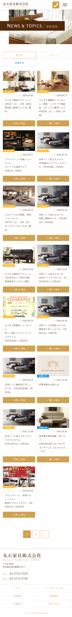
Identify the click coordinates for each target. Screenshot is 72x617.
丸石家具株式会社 (15, 5)
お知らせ (19, 63)
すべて (19, 55)
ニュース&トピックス (54, 588)
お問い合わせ (54, 604)
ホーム (18, 588)
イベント (53, 55)
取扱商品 (18, 596)
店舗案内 (18, 604)
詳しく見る (20, 123)
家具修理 (54, 596)
